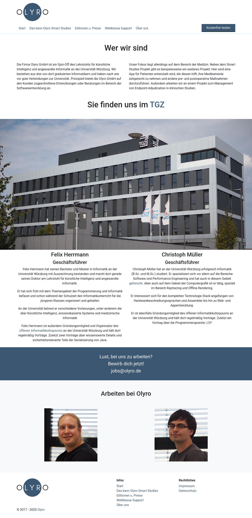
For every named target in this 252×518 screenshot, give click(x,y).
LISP (209, 323)
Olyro (41, 510)
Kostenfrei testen (218, 28)
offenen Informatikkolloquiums (40, 330)
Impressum (187, 486)
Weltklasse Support (118, 28)
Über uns (142, 28)
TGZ (157, 104)
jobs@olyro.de (126, 371)
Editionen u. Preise (88, 28)
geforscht (136, 283)
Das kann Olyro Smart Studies (50, 28)
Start (22, 28)
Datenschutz (187, 491)
